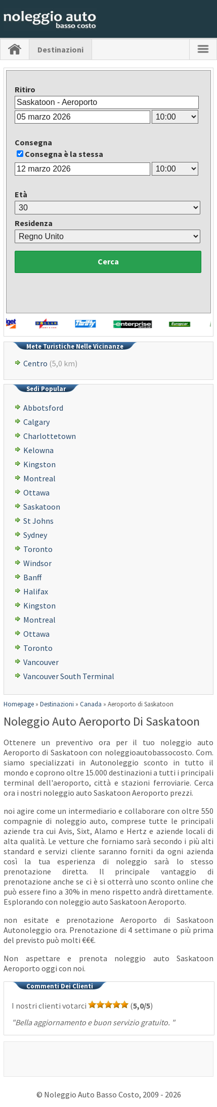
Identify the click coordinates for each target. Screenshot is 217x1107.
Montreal (39, 478)
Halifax (35, 591)
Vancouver (41, 662)
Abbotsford (43, 408)
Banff (32, 577)
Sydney (35, 535)
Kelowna (38, 450)
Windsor (37, 563)
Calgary (36, 422)
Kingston (39, 464)
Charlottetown (49, 436)
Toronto (38, 549)
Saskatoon (41, 507)
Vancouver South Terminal (68, 676)
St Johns (38, 521)
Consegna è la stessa (64, 154)
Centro (35, 363)
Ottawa (36, 492)
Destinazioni (60, 49)
